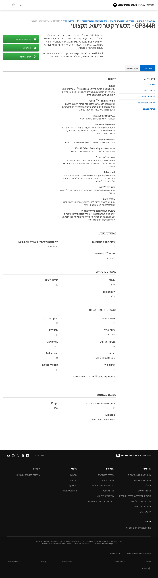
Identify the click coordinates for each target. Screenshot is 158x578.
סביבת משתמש (149, 109)
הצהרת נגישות (67, 562)
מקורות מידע (132, 68)
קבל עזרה (27, 48)
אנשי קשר (72, 485)
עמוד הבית (151, 21)
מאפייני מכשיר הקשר (146, 102)
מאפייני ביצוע (149, 90)
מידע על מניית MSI (105, 496)
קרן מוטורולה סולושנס (141, 501)
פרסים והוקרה (144, 511)
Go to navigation (6, 5)
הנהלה (148, 485)
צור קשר (14, 5)
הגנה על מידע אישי (142, 506)
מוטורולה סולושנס (142, 480)
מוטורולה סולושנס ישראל (139, 475)
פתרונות (140, 21)
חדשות (73, 475)
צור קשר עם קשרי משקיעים (101, 501)
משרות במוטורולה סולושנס (138, 527)
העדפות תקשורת (14, 562)
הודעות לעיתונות (69, 490)
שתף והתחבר (25, 56)
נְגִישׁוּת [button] (43, 562)
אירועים (73, 480)
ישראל (146, 569)
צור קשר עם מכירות (23, 39)
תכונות (152, 84)
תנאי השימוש (120, 562)
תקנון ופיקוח (108, 480)
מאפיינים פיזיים (148, 96)
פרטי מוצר (147, 68)
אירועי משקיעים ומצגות (103, 485)
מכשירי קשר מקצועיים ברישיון (122, 21)
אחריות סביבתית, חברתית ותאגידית (135, 496)
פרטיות (148, 562)
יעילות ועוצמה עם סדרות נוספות (94, 21)
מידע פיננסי (108, 490)
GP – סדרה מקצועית (71, 21)
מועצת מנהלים (144, 490)
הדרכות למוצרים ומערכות (28, 475)
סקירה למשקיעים (106, 475)
